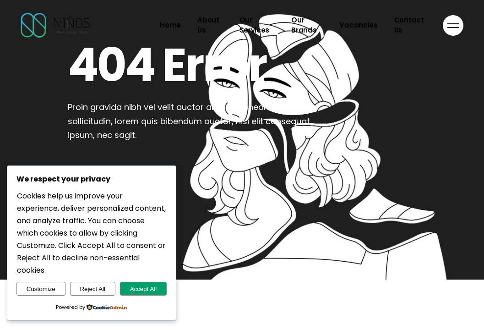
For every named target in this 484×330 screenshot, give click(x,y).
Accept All (143, 289)
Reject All (92, 289)
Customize (41, 289)
